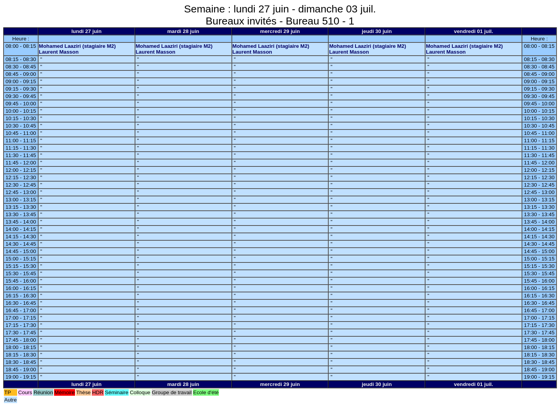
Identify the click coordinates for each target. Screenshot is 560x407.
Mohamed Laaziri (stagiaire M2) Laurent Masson (77, 49)
